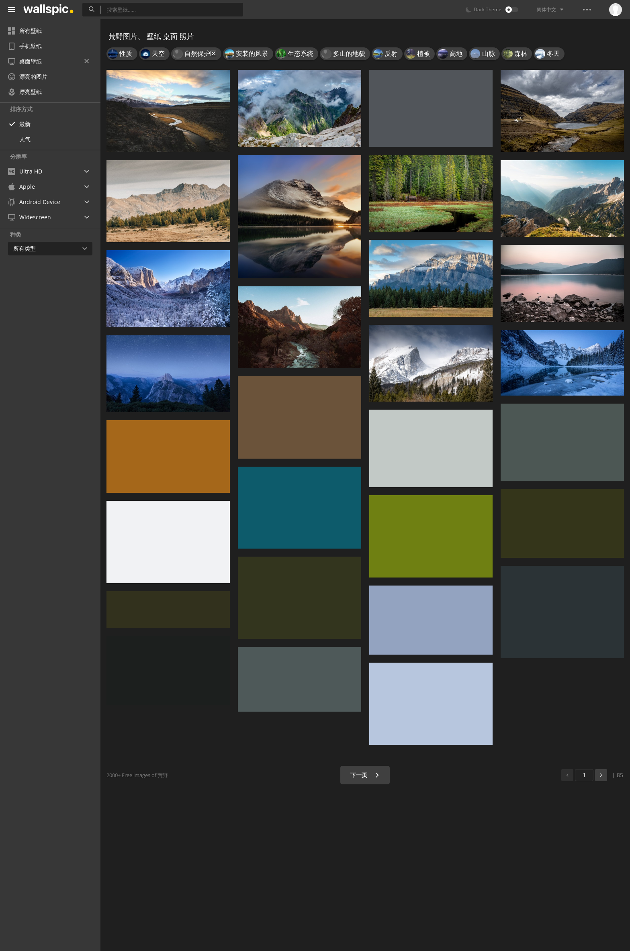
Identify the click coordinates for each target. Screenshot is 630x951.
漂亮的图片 (27, 76)
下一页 (365, 775)
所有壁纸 (25, 31)
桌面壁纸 (48, 61)
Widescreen (29, 217)
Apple (21, 186)
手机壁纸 (25, 46)
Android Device (34, 202)
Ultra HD (25, 171)
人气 (25, 139)
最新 (25, 124)
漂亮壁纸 (25, 92)
